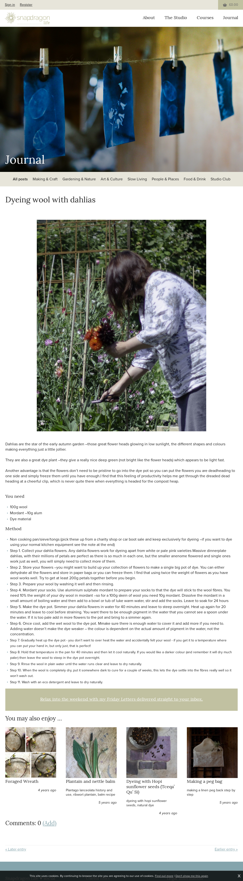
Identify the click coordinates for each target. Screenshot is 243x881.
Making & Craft (45, 179)
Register (26, 4)
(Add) (49, 824)
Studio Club (220, 179)
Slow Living (137, 179)
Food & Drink (195, 179)
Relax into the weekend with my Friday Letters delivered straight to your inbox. (121, 699)
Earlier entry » (226, 849)
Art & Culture (112, 179)
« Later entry (15, 849)
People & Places (165, 179)
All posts (20, 179)
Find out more (164, 876)
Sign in (10, 4)
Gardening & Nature (79, 179)
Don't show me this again (191, 876)
